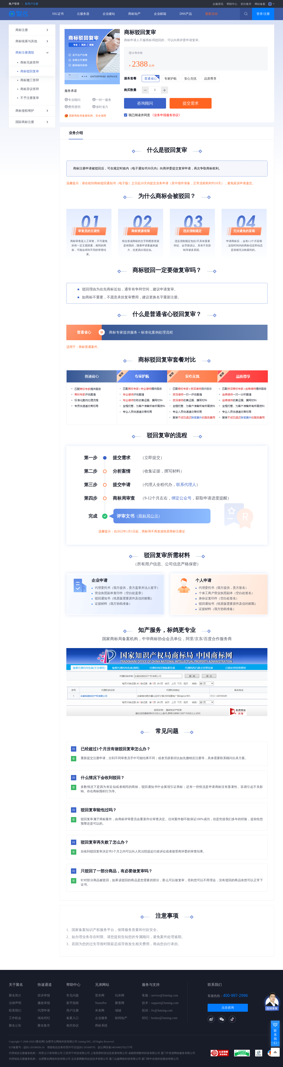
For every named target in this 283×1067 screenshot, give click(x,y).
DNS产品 (186, 13)
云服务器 (83, 13)
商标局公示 (148, 516)
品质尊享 (210, 78)
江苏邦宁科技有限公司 (76, 1053)
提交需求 (191, 103)
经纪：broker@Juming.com (159, 1018)
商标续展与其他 (32, 41)
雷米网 (99, 995)
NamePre (101, 1003)
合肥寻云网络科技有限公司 (61, 1041)
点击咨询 (228, 1007)
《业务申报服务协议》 (166, 115)
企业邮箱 (160, 13)
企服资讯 (218, 4)
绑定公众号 (181, 498)
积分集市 (246, 4)
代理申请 (44, 1010)
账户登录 (14, 3)
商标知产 (134, 13)
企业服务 (101, 1018)
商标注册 (32, 30)
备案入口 (72, 1018)
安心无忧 (190, 78)
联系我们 (15, 1010)
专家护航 (170, 78)
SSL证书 (58, 13)
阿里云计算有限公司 (51, 1053)
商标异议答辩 (29, 89)
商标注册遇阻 (34, 52)
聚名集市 (44, 1025)
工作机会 (15, 1018)
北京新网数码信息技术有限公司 (89, 1058)
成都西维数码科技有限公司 (144, 1053)
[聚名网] (40, 1041)
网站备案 (260, 4)
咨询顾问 (145, 103)
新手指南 (72, 1003)
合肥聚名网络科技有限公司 (55, 1058)
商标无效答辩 (29, 62)
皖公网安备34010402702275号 (115, 1047)
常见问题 (72, 995)
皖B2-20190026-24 (34, 1047)
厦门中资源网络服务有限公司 (178, 1053)
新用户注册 (31, 3)
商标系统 (101, 1025)
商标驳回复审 (29, 71)
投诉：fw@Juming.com (157, 1010)
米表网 (99, 1010)
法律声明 (15, 1003)
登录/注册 (263, 13)
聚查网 (119, 1003)
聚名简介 (15, 995)
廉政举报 (44, 1003)
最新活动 (211, 13)
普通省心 (151, 77)
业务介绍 (76, 133)
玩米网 (119, 995)
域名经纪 (44, 1018)
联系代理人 (186, 484)
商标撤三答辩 (29, 80)
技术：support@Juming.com (160, 1003)
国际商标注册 (32, 122)
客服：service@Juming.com (160, 995)
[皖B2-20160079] (85, 1047)
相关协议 (72, 1025)
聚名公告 (15, 1025)
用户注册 (72, 1010)
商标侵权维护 (32, 110)
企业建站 (109, 13)
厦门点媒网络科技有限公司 (125, 1058)
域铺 (118, 1010)
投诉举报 (44, 995)
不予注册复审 (29, 98)
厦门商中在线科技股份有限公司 (160, 1058)
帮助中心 (232, 4)
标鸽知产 (121, 1018)
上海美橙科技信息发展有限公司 (109, 1053)
